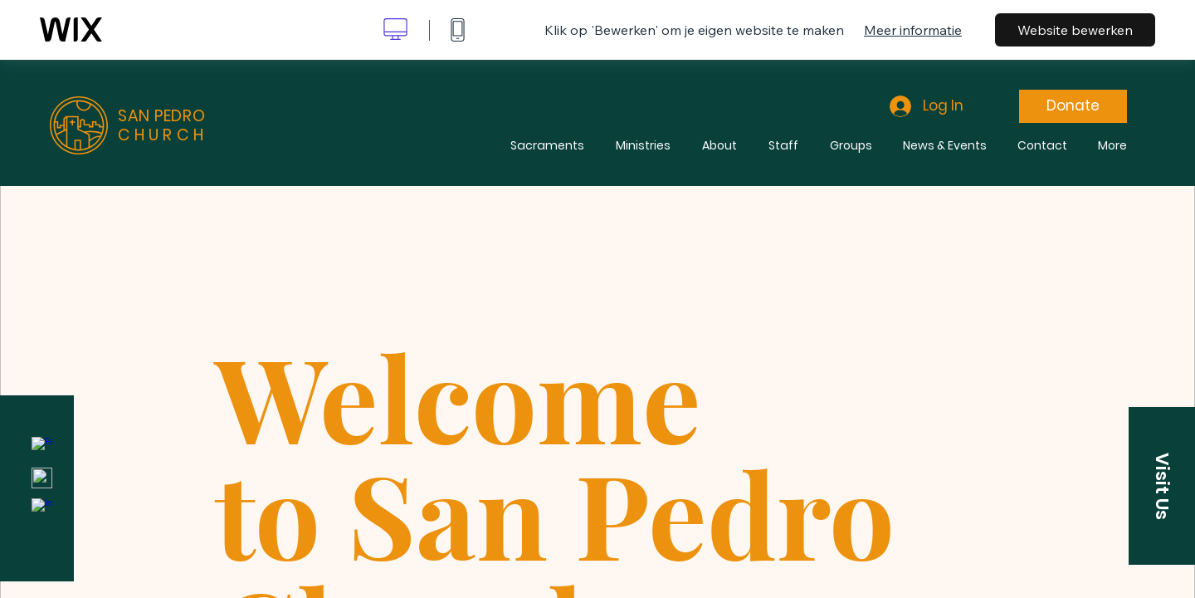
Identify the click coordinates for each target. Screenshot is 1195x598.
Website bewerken (1075, 30)
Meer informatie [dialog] (913, 30)
